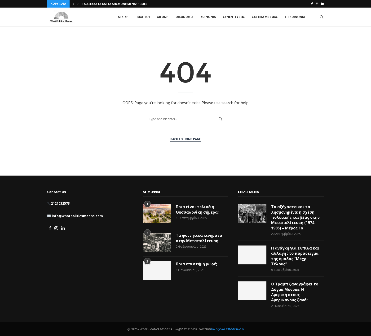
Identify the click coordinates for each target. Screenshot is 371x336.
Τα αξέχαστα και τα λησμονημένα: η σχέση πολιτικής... (125, 4)
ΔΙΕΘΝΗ (162, 17)
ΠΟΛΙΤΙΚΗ (143, 17)
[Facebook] (312, 4)
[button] (73, 4)
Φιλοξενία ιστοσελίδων (227, 329)
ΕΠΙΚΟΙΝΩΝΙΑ (295, 17)
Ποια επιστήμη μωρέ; (197, 264)
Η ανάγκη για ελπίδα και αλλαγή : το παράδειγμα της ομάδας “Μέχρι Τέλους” (295, 256)
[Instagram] (317, 4)
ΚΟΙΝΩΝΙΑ (208, 17)
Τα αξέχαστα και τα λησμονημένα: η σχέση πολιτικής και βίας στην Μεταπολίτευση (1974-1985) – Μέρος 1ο (295, 217)
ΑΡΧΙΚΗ (123, 17)
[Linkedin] (322, 4)
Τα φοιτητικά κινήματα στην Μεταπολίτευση (199, 238)
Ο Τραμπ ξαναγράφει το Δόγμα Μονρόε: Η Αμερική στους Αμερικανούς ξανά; (294, 291)
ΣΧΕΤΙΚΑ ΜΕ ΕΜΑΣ (265, 17)
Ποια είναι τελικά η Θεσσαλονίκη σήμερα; (197, 209)
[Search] (321, 17)
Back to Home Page (185, 139)
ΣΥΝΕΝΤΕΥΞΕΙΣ (234, 17)
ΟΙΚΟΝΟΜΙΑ (184, 17)
